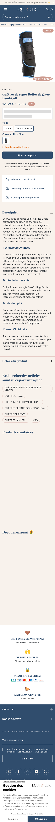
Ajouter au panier (27, 155)
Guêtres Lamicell (16, 420)
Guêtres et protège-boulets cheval (23, 388)
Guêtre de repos (15, 414)
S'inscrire (27, 758)
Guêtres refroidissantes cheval (25, 408)
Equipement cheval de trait (23, 402)
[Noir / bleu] (5, 140)
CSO (35, 420)
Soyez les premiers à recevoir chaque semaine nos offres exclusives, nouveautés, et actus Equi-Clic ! (28, 750)
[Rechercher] (27, 17)
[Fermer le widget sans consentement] (13, 781)
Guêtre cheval (14, 396)
